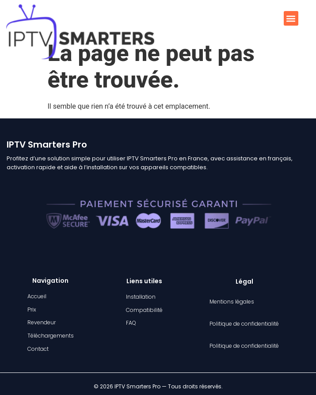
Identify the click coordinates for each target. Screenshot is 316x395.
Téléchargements (50, 335)
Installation (141, 296)
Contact (38, 349)
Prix (31, 309)
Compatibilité (144, 310)
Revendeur (41, 322)
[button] (291, 18)
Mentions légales (231, 301)
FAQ (131, 323)
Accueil (36, 296)
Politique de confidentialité (244, 323)
